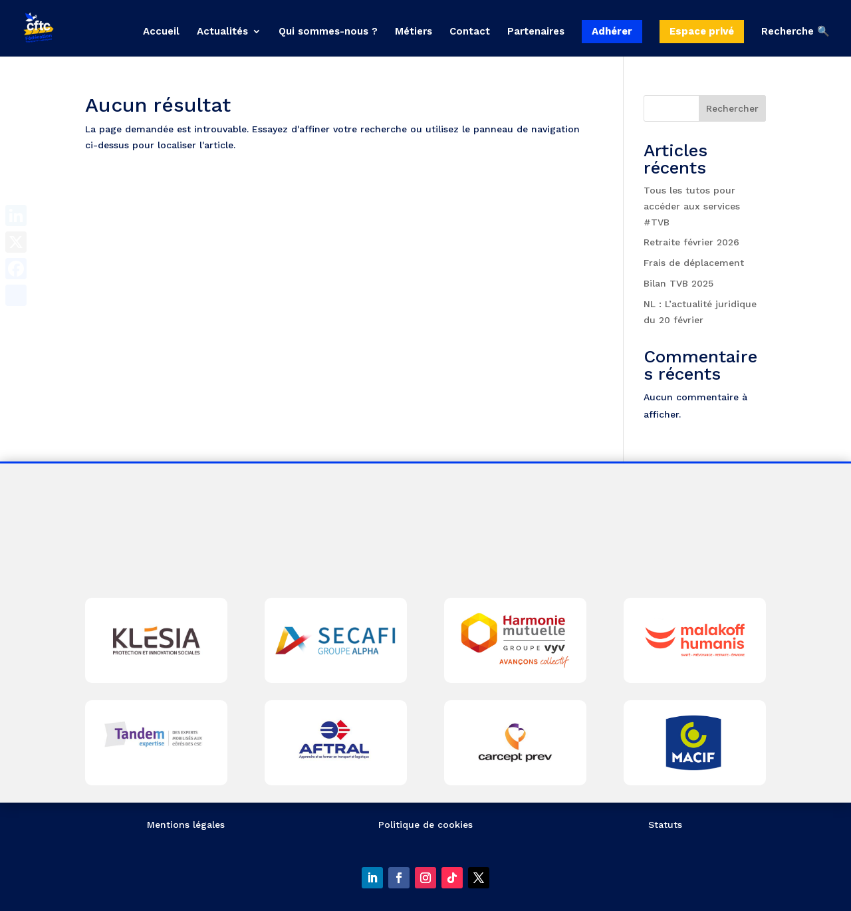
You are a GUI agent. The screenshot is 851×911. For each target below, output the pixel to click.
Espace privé (701, 31)
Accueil (161, 32)
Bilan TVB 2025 (678, 283)
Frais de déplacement (694, 262)
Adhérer (612, 31)
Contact (469, 32)
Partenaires (535, 32)
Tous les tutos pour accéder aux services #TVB (692, 206)
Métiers (413, 32)
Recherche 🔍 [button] (795, 32)
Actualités (222, 32)
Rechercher (732, 108)
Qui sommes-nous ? (328, 32)
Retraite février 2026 (691, 242)
